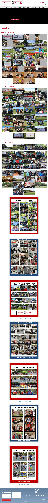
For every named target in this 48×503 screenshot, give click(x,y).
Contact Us (43, 7)
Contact (26, 501)
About (7, 7)
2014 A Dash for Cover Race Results (24, 318)
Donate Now (15, 19)
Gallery (28, 7)
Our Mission (19, 7)
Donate (39, 7)
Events (26, 500)
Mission (26, 496)
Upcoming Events (33, 7)
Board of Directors (13, 7)
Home (3, 7)
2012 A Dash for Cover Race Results (24, 484)
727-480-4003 (43, 2)
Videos (24, 7)
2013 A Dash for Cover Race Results (24, 401)
